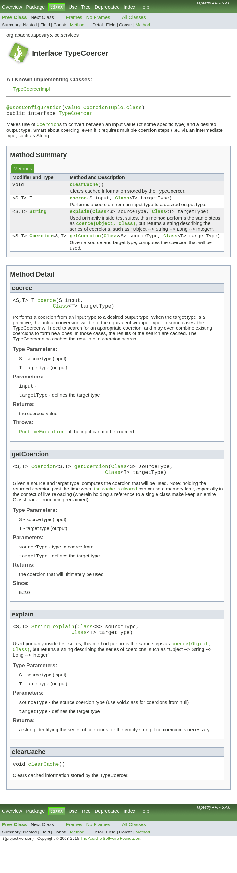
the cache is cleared (115, 506)
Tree (86, 7)
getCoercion (85, 244)
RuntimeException (42, 446)
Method (77, 24)
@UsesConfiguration (34, 108)
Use (72, 7)
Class (122, 203)
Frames (74, 17)
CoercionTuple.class (112, 108)
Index (129, 7)
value (72, 108)
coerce (78, 203)
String (37, 218)
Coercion (40, 244)
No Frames (98, 17)
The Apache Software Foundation (110, 866)
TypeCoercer (76, 115)
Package (35, 7)
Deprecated (107, 7)
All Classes (134, 17)
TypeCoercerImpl (31, 89)
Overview (12, 7)
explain (79, 218)
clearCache (84, 188)
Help (144, 7)
